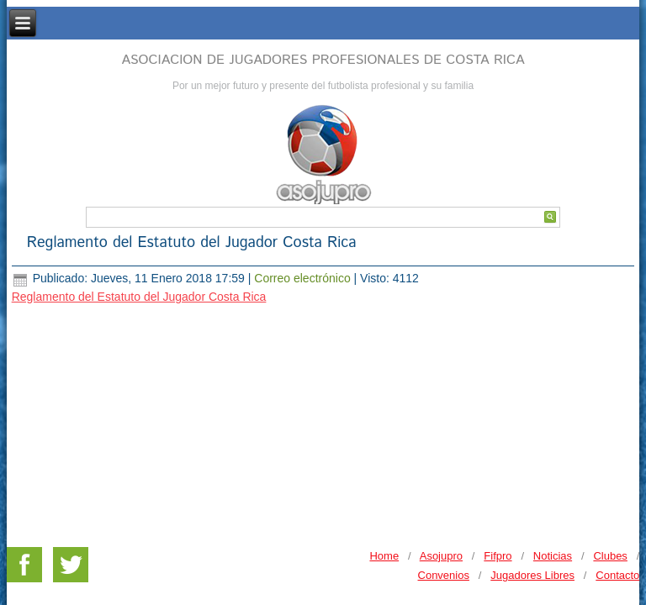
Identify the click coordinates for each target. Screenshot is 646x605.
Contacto (617, 482)
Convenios (443, 482)
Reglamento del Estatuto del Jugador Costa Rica (192, 243)
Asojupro (441, 462)
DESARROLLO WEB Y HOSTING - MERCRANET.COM (321, 543)
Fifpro (497, 462)
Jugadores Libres (532, 482)
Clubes (610, 462)
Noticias (552, 462)
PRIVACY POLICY (594, 519)
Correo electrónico (303, 278)
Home (384, 462)
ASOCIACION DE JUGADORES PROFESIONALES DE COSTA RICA (322, 60)
